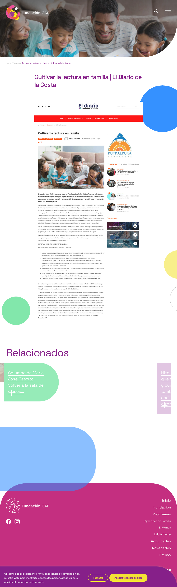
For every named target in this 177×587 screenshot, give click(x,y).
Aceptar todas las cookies (128, 577)
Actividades (161, 541)
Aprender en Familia (158, 521)
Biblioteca (162, 534)
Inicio (8, 63)
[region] (88, 576)
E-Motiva (165, 527)
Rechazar (98, 577)
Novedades (161, 548)
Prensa (16, 63)
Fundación (162, 507)
